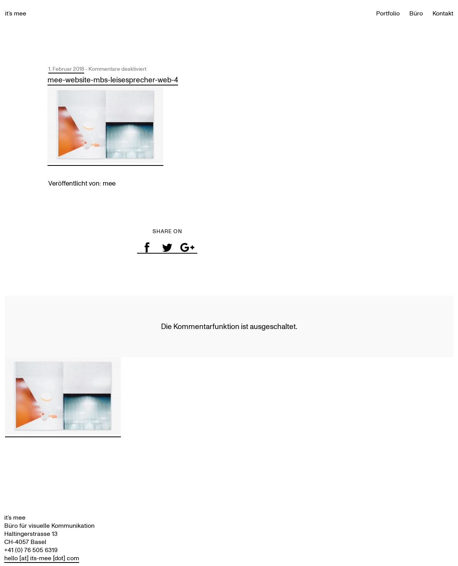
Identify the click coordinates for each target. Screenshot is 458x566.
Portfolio (388, 13)
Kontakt (443, 13)
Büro (416, 13)
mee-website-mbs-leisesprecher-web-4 (112, 79)
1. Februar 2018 (66, 69)
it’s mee (15, 13)
